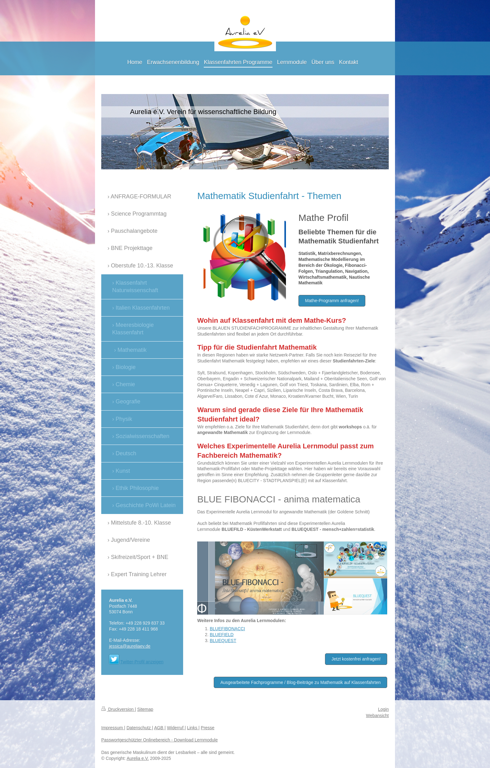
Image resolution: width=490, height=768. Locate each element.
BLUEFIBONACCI (227, 628)
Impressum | (113, 727)
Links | (193, 727)
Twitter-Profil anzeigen (142, 661)
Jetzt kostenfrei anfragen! (356, 658)
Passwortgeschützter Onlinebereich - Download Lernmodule (159, 739)
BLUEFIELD (221, 634)
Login (383, 709)
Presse (208, 727)
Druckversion (118, 709)
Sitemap (145, 709)
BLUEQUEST (223, 640)
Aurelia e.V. (138, 758)
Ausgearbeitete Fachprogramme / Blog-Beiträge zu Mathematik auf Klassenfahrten (300, 682)
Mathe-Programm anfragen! (332, 300)
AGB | (160, 727)
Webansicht (377, 715)
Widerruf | (176, 727)
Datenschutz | (140, 727)
